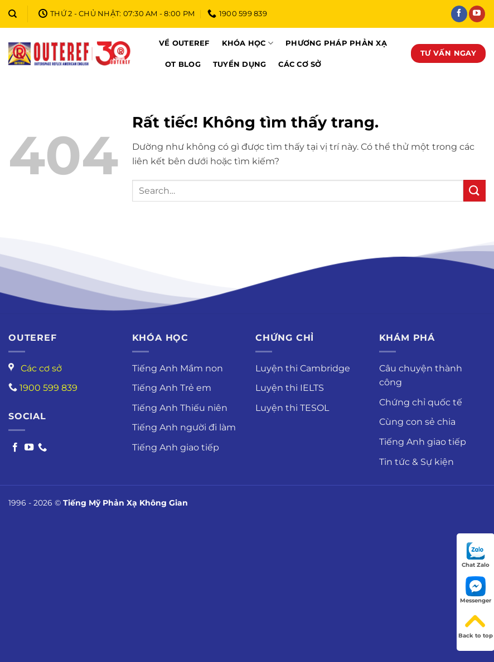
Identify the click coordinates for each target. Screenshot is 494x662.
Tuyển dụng (240, 64)
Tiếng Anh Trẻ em (171, 388)
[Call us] (42, 448)
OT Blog (183, 64)
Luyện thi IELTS (289, 388)
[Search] (12, 14)
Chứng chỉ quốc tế (420, 402)
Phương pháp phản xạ (336, 43)
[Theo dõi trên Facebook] (459, 14)
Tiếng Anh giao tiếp (175, 447)
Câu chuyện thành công (420, 375)
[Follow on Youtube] (29, 448)
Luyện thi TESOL (292, 408)
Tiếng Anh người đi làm (184, 427)
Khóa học (248, 43)
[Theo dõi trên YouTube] (477, 14)
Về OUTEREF (184, 43)
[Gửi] (474, 191)
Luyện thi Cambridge (302, 368)
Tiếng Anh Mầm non (177, 368)
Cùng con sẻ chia (417, 421)
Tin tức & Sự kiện (416, 462)
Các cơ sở (299, 64)
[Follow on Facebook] (15, 448)
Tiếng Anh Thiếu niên (179, 408)
